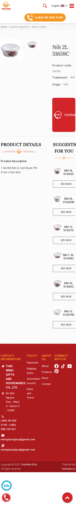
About (45, 366)
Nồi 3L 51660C (68, 284)
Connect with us (61, 357)
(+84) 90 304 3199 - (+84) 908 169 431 (8, 425)
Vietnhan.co (68, 468)
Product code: (62, 65)
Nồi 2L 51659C (39, 27)
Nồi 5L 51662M (68, 200)
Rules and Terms (30, 393)
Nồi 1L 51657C (68, 228)
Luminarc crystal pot (19, 27)
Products (47, 372)
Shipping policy (31, 370)
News (45, 378)
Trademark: (60, 77)
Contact (46, 384)
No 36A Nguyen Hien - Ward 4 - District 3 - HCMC (13, 402)
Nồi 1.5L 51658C (68, 256)
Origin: (56, 84)
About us (46, 357)
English (56, 5)
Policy (32, 355)
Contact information (10, 357)
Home (4, 27)
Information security (33, 381)
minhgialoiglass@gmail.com (18, 439)
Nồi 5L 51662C (68, 172)
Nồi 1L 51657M (68, 313)
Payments (32, 362)
